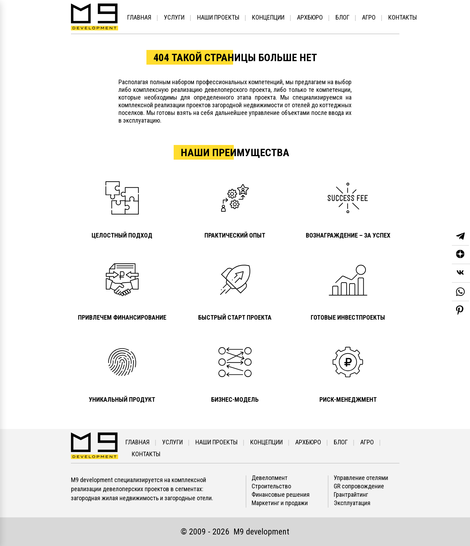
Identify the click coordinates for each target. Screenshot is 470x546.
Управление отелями (361, 477)
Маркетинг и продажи (280, 503)
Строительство (271, 486)
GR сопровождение (359, 486)
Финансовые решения (281, 494)
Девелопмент (270, 477)
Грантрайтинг (351, 494)
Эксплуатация (352, 503)
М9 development (261, 532)
